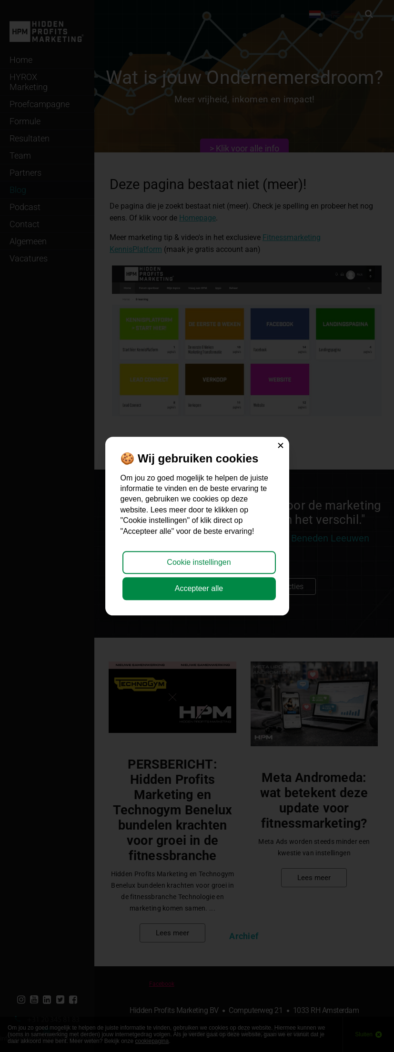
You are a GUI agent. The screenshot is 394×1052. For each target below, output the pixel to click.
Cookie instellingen (199, 563)
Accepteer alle (199, 588)
